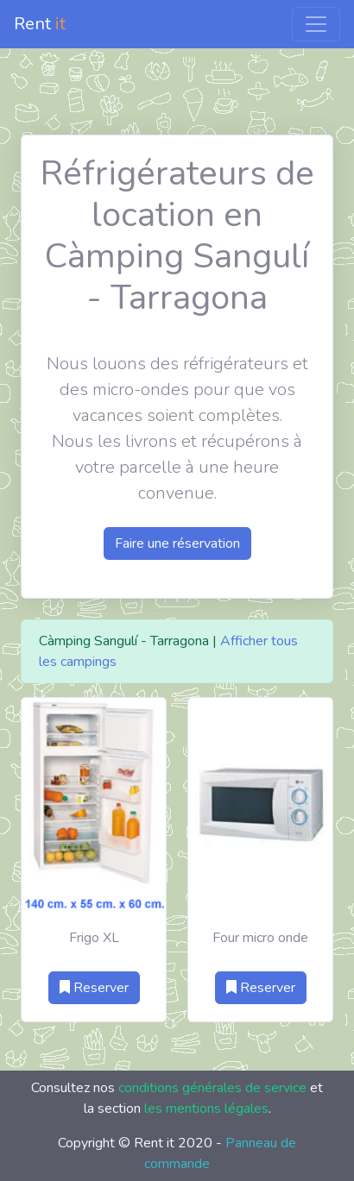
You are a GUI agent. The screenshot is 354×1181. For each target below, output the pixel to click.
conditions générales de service (212, 1087)
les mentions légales (206, 1108)
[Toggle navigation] (316, 24)
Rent (40, 23)
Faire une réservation (177, 543)
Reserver (94, 987)
